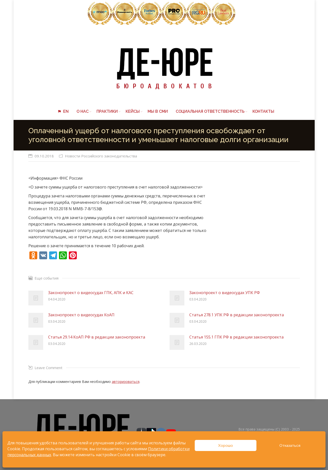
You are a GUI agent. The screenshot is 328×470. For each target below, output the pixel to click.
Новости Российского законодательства (101, 155)
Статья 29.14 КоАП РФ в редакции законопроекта (96, 337)
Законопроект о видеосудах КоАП (81, 315)
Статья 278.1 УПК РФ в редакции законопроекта (236, 315)
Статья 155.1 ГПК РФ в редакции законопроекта (236, 337)
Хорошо (225, 445)
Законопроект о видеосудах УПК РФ (224, 292)
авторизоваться (125, 381)
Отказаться (289, 445)
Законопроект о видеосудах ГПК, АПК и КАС (91, 292)
